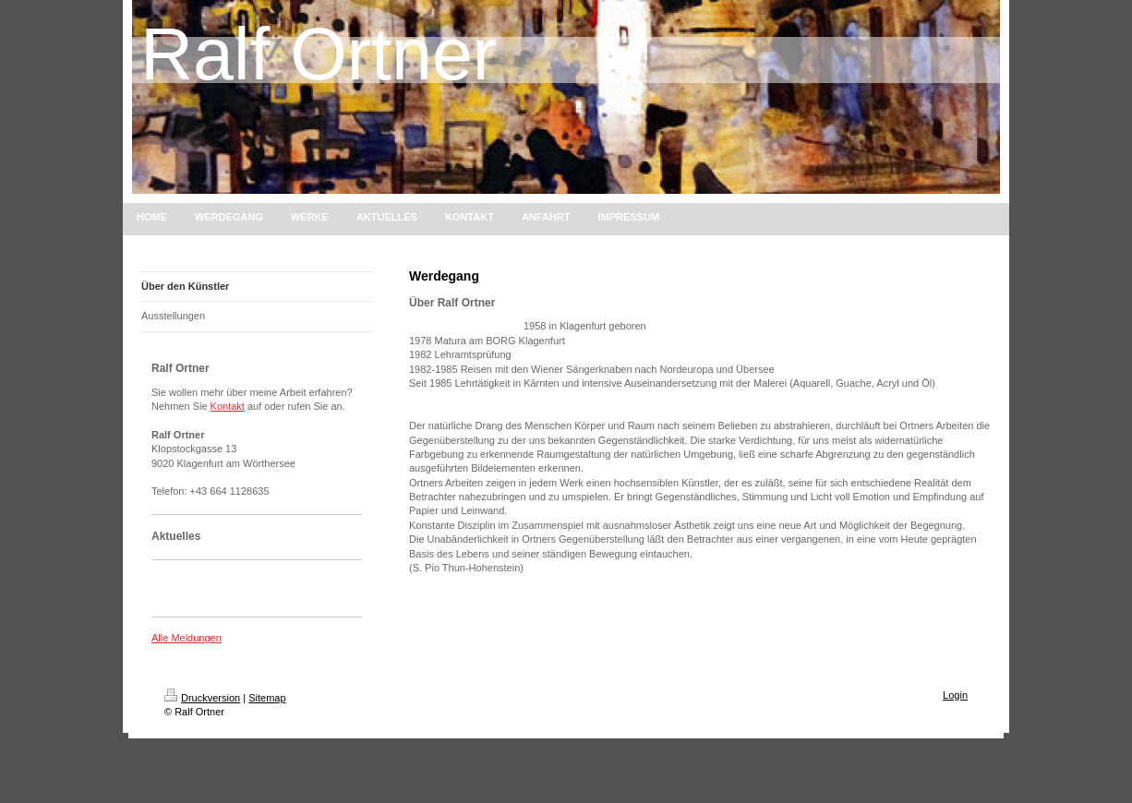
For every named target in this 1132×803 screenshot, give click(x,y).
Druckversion (202, 697)
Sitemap (266, 697)
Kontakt (228, 406)
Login (955, 695)
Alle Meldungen (186, 637)
